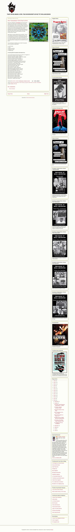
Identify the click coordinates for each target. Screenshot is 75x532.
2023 (55, 384)
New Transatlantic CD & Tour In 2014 (58, 413)
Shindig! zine (54, 468)
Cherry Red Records (56, 504)
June (55, 430)
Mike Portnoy (12, 82)
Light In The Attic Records (57, 508)
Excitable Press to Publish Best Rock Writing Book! (59, 418)
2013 (55, 400)
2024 (55, 382)
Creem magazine (55, 520)
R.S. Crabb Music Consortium (57, 481)
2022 (55, 385)
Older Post (46, 93)
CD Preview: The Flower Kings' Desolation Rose (59, 421)
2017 (55, 393)
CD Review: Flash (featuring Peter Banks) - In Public (59, 405)
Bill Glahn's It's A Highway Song (58, 483)
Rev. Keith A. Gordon (61, 436)
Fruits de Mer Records (56, 506)
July (55, 428)
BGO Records (54, 502)
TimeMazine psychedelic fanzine (58, 478)
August (55, 427)
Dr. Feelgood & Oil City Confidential (58, 423)
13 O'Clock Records (56, 501)
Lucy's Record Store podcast (57, 489)
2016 (55, 395)
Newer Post (10, 93)
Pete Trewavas (22, 82)
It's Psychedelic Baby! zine (57, 476)
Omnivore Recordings (56, 510)
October (56, 403)
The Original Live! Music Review (58, 463)
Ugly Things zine (55, 466)
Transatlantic (39, 82)
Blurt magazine (55, 470)
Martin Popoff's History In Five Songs (59, 491)
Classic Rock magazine (56, 479)
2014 (55, 398)
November (56, 401)
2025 (55, 380)
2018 (55, 392)
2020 (55, 388)
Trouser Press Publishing (56, 497)
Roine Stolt (30, 82)
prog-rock (26, 82)
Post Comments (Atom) (30, 97)
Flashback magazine (56, 474)
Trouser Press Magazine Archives (58, 518)
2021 (55, 387)
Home (28, 93)
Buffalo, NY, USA (14, 83)
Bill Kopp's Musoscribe (56, 472)
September (56, 425)
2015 (55, 396)
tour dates (34, 82)
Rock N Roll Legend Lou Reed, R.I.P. (58, 415)
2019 (55, 390)
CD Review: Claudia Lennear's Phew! (58, 408)
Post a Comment (12, 88)
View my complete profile (56, 457)
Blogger (52, 529)
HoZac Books (54, 499)
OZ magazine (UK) (55, 521)
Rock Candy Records (56, 512)
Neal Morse (17, 82)
